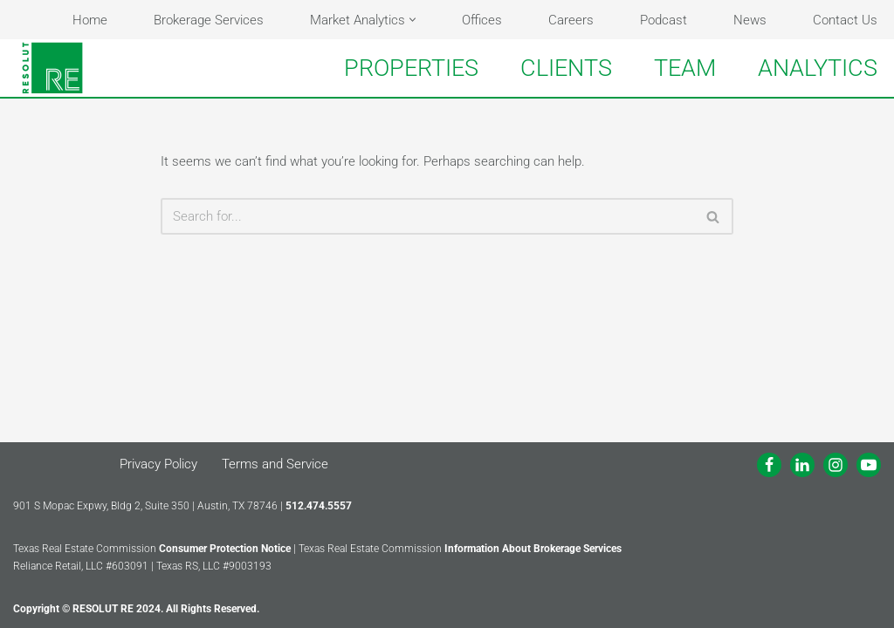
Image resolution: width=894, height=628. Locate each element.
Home (89, 20)
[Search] (428, 216)
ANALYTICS (817, 68)
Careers (571, 20)
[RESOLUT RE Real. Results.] (52, 68)
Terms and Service (275, 464)
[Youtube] (868, 465)
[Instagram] (835, 465)
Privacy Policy (158, 464)
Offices (482, 20)
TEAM (685, 68)
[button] (412, 20)
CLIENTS (566, 68)
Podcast (663, 20)
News (750, 20)
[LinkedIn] (802, 465)
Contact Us (845, 20)
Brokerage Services (209, 20)
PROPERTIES (411, 68)
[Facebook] (769, 465)
